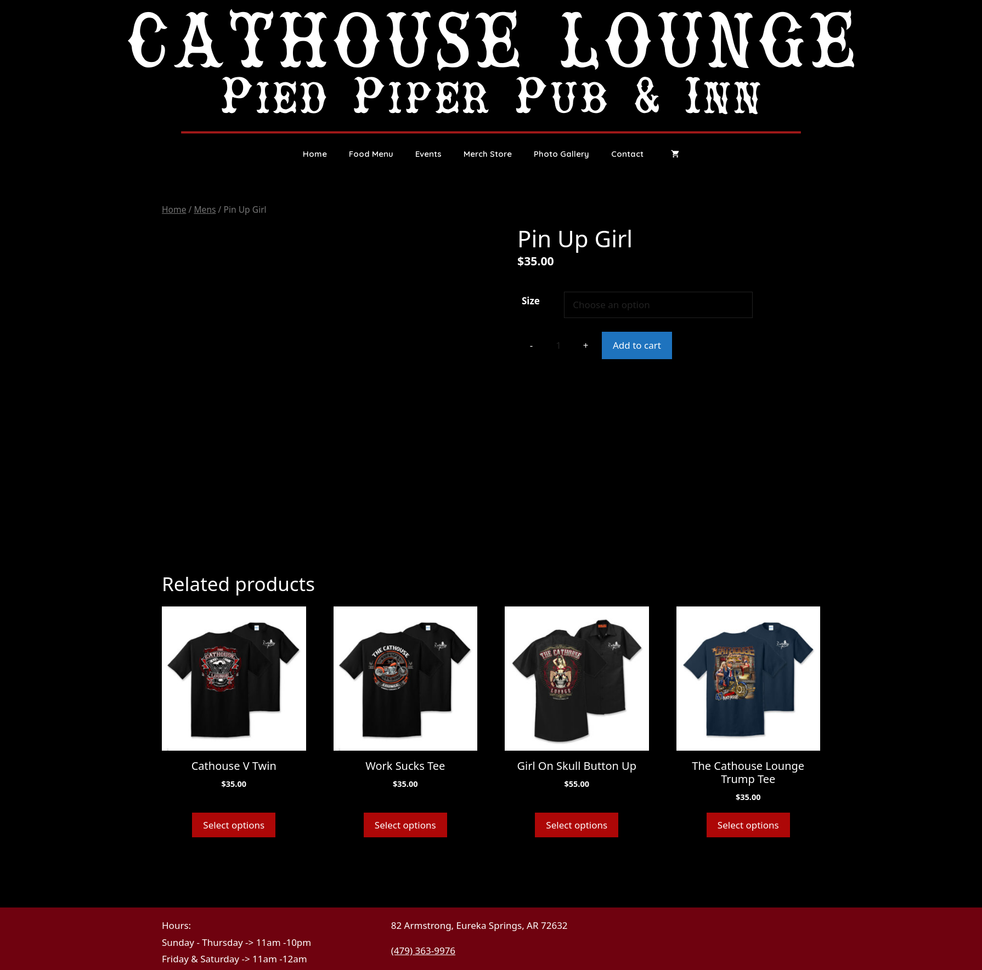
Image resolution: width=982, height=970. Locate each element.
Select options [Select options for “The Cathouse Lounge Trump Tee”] (748, 825)
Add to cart (637, 345)
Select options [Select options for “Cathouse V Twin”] (233, 825)
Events (428, 154)
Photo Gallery (561, 154)
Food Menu (371, 154)
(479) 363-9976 (423, 950)
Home (315, 154)
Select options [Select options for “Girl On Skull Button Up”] (576, 825)
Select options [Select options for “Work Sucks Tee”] (405, 825)
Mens (205, 209)
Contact (627, 154)
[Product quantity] (558, 345)
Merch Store (488, 154)
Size (531, 300)
